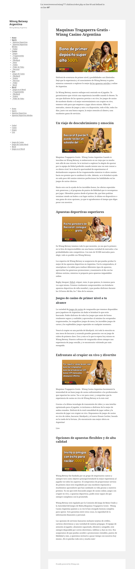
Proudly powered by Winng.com (67, 564)
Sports (14, 111)
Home (14, 109)
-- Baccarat (16, 69)
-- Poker (14, 83)
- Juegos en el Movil (19, 90)
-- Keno (14, 62)
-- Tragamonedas (18, 56)
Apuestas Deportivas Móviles (22, 115)
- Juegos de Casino (18, 74)
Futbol (14, 125)
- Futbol (14, 49)
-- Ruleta (15, 58)
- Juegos (14, 53)
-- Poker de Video (18, 67)
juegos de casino (76, 309)
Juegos (14, 130)
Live (13, 132)
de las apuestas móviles (100, 83)
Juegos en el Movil (18, 149)
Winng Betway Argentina (18, 22)
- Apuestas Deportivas (19, 42)
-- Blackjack (16, 60)
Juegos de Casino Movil (20, 144)
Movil (14, 147)
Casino (14, 128)
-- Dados (15, 65)
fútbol (72, 282)
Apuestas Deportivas (19, 113)
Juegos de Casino (18, 142)
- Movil (14, 85)
